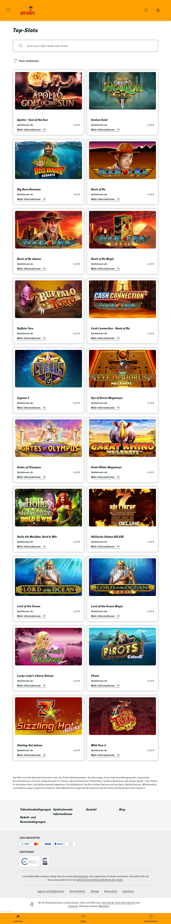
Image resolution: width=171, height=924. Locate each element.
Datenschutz (110, 891)
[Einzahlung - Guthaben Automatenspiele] (158, 10)
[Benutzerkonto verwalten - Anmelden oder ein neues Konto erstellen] (146, 10)
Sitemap (95, 891)
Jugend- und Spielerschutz (50, 891)
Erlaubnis (83, 876)
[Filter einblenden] (26, 61)
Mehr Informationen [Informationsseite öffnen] (31, 130)
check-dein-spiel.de (125, 902)
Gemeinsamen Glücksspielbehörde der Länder (99, 879)
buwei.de (73, 906)
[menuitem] (18, 918)
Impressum (128, 891)
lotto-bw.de (108, 902)
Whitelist (103, 906)
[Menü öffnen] (8, 10)
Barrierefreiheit (77, 891)
